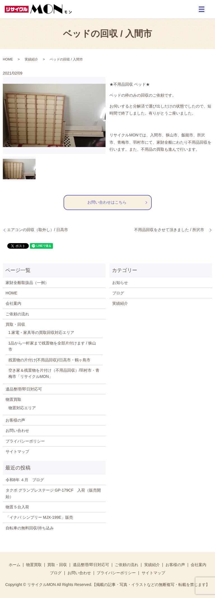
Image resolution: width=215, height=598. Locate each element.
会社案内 (13, 303)
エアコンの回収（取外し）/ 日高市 (37, 229)
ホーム (14, 564)
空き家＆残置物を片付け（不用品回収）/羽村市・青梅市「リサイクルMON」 (54, 373)
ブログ (118, 293)
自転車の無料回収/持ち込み (30, 528)
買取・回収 (15, 324)
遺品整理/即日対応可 (24, 389)
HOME (8, 59)
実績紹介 (31, 59)
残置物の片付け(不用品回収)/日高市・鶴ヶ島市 (49, 360)
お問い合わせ (17, 430)
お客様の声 (15, 420)
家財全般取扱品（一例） (27, 282)
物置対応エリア (22, 408)
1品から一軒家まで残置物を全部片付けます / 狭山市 (52, 346)
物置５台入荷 (17, 507)
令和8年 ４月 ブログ (25, 480)
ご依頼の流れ (17, 314)
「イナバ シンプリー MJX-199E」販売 (39, 517)
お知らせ (120, 282)
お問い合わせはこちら (107, 202)
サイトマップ (17, 451)
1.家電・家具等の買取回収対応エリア (41, 332)
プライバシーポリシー (25, 441)
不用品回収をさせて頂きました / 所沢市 (171, 229)
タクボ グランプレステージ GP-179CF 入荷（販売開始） (53, 493)
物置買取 (13, 399)
